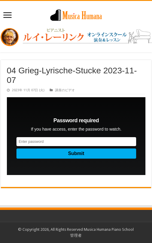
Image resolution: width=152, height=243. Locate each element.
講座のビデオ (65, 90)
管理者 (76, 235)
